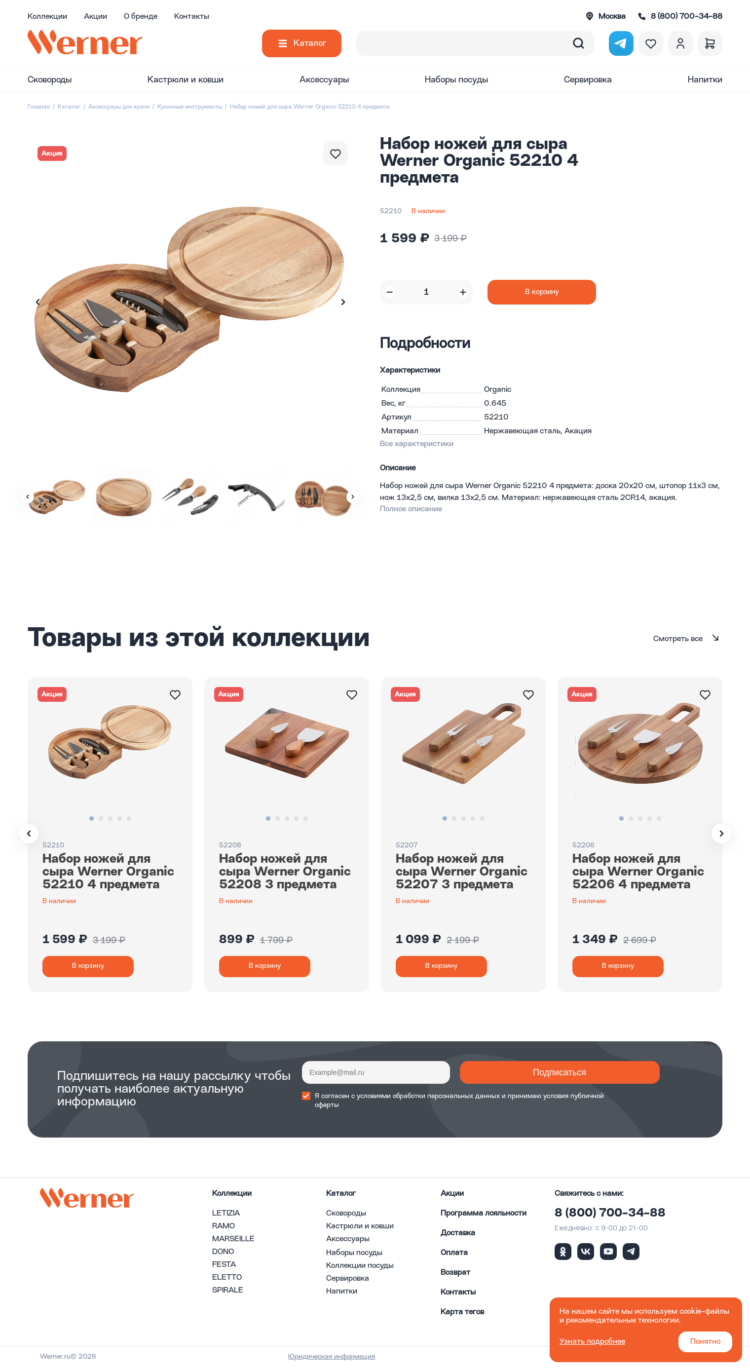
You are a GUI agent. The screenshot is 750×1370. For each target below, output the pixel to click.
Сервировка (588, 80)
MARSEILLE (233, 1242)
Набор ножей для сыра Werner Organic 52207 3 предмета (461, 872)
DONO (223, 1255)
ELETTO (227, 1281)
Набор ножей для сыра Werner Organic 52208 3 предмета (285, 872)
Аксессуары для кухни (119, 107)
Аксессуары (324, 80)
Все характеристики (416, 444)
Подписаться (509, 1076)
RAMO (223, 1229)
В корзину (542, 292)
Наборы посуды (456, 80)
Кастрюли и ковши (186, 80)
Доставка (458, 1236)
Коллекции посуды (360, 1269)
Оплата (454, 1256)
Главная (39, 107)
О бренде (140, 17)
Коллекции (47, 17)
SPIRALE (227, 1293)
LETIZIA (226, 1216)
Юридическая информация (372, 1359)
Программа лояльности (483, 1216)
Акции (95, 17)
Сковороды (50, 80)
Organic (497, 390)
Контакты (191, 17)
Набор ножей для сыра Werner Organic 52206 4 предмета (638, 872)
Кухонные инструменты (189, 107)
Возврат (455, 1276)
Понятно (705, 1342)
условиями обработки (391, 1099)
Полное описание (411, 509)
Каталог (310, 43)
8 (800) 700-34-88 (610, 1216)
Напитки (705, 80)
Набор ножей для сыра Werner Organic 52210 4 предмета (108, 872)
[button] (343, 302)
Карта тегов (462, 1315)
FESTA (224, 1268)
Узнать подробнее (592, 1342)
